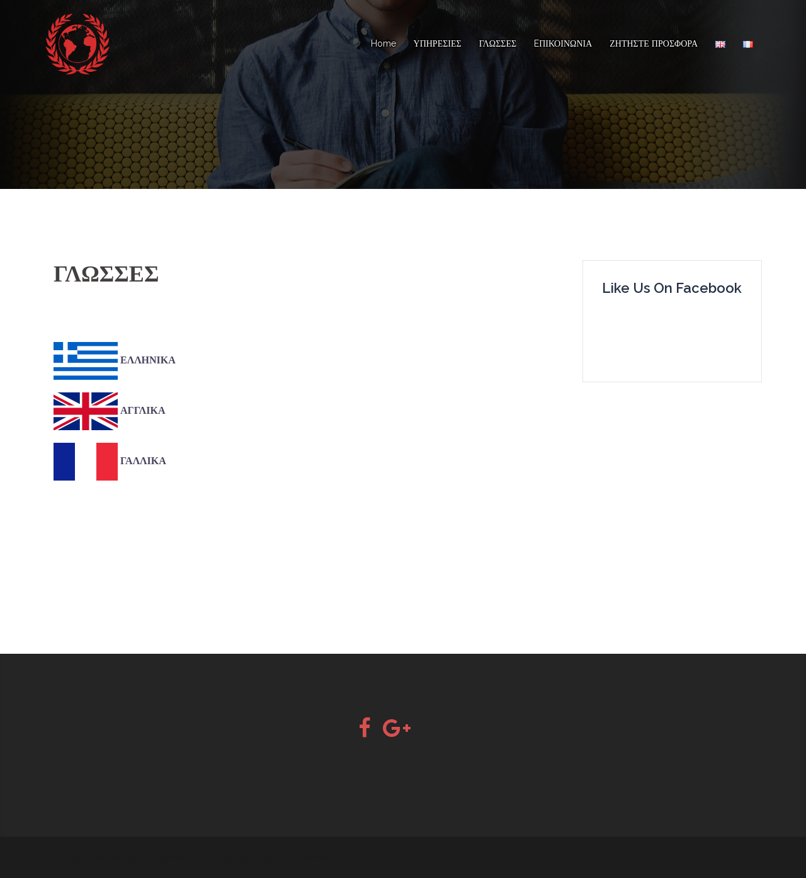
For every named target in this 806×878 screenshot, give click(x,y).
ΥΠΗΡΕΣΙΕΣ (438, 43)
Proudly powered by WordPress (117, 858)
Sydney (254, 858)
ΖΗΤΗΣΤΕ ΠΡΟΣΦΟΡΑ (654, 43)
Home (383, 43)
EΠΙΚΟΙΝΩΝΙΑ (563, 43)
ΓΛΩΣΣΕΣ (497, 43)
